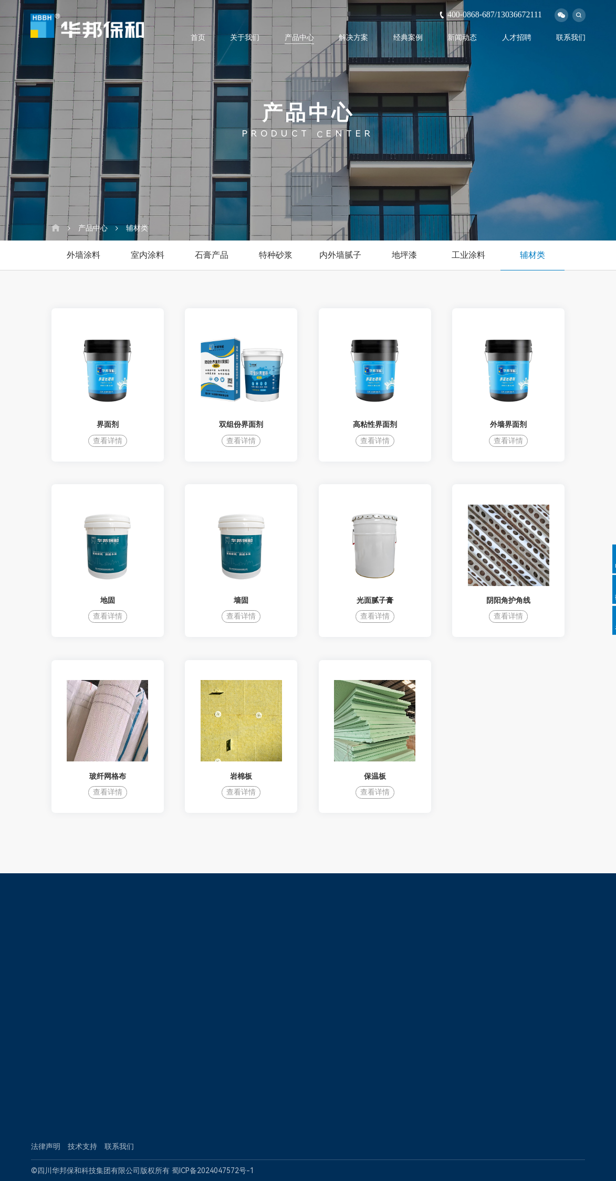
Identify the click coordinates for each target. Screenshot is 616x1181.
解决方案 (353, 37)
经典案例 (408, 37)
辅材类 (137, 228)
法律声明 (45, 1146)
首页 (198, 37)
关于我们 (244, 37)
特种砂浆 (276, 255)
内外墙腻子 (340, 255)
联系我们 (571, 37)
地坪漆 (404, 255)
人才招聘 (516, 37)
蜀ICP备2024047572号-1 (213, 1170)
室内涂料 (147, 255)
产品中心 (299, 37)
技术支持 (82, 1146)
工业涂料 (468, 255)
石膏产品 (211, 255)
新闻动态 (462, 37)
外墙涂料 (83, 255)
